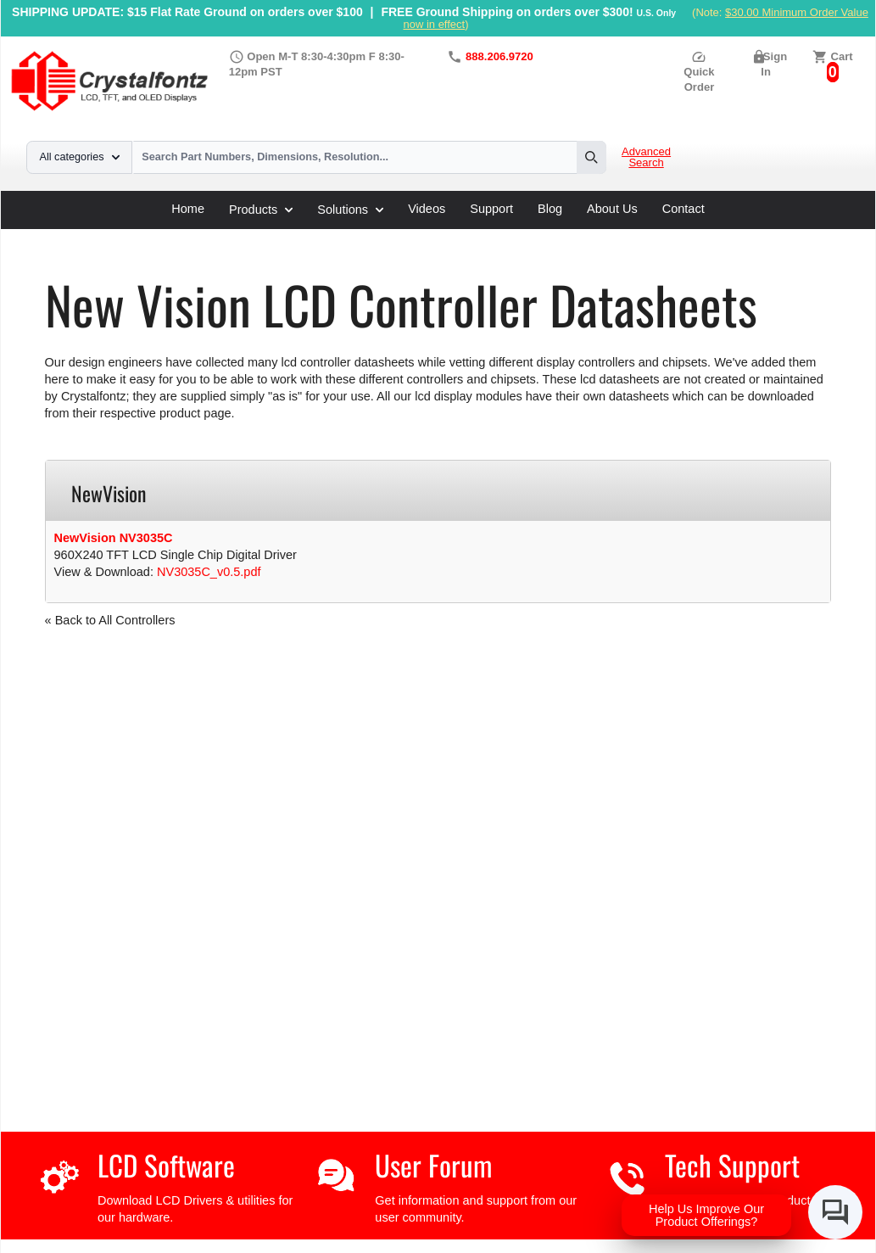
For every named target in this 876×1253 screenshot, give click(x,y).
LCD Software (166, 1165)
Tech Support (732, 1165)
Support (491, 209)
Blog (550, 209)
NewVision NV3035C (113, 538)
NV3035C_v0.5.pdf (209, 572)
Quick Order (699, 71)
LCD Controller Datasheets (221, 235)
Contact (683, 209)
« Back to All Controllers (110, 620)
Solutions (350, 209)
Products (261, 209)
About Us (612, 209)
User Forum (433, 1165)
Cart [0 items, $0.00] (842, 56)
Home (187, 209)
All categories (80, 157)
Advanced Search (646, 157)
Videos (426, 209)
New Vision (339, 235)
